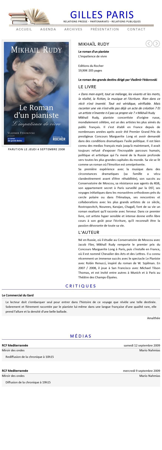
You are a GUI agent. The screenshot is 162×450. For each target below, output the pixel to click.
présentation (105, 29)
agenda (48, 29)
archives (73, 29)
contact (136, 29)
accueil (24, 29)
